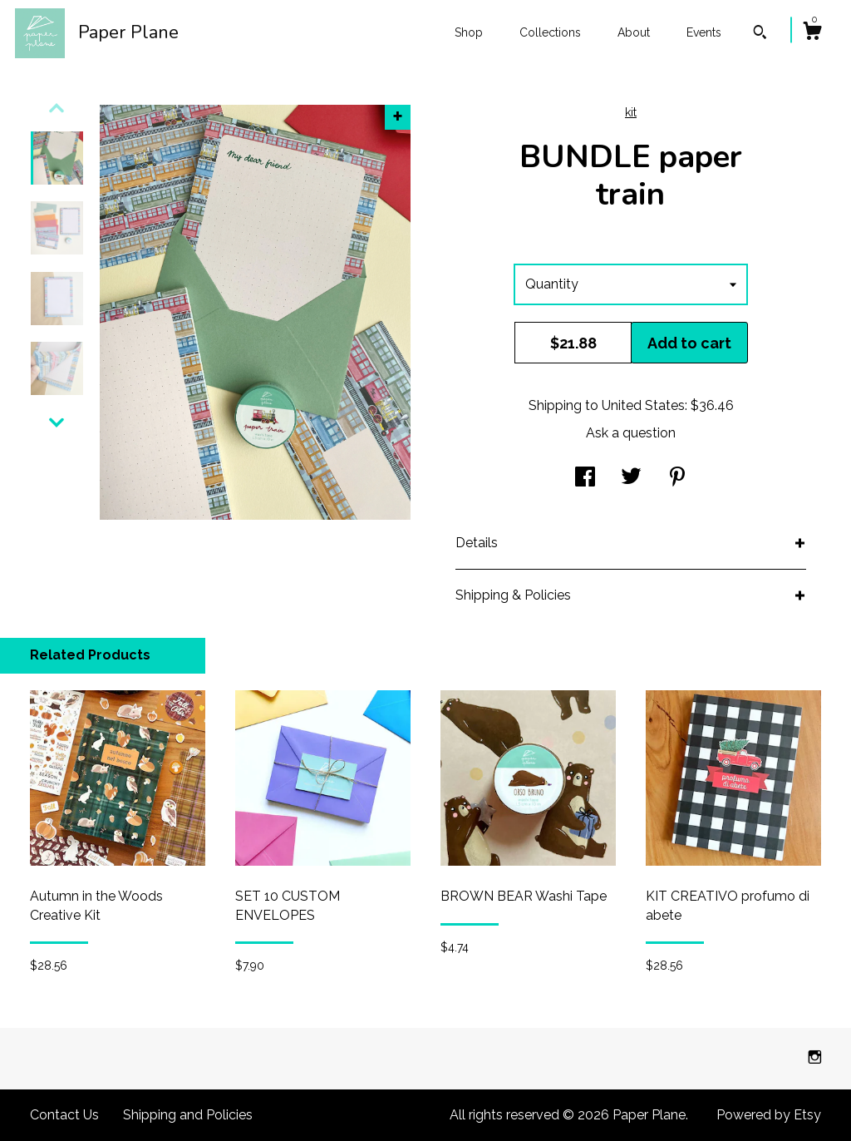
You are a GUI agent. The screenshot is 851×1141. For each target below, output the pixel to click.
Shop (469, 32)
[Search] (760, 34)
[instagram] (815, 1057)
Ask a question (631, 433)
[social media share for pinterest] (677, 479)
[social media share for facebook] (585, 479)
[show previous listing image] (56, 108)
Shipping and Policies (188, 1115)
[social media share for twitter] (631, 479)
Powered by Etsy (768, 1115)
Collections (550, 32)
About (633, 32)
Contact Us (64, 1115)
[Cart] (812, 33)
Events (703, 32)
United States (643, 405)
